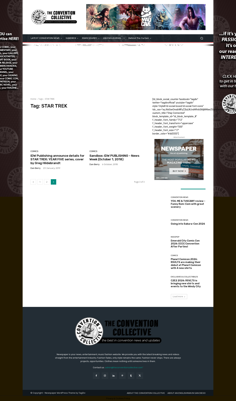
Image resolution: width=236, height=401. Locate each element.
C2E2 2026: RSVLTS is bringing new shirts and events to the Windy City (186, 283)
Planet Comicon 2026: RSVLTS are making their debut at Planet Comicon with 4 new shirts (186, 264)
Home (33, 99)
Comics (34, 151)
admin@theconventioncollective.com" (124, 367)
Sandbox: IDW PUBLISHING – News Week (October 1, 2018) (114, 157)
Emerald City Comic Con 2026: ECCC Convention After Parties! (185, 243)
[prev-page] (33, 182)
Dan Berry (35, 168)
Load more (179, 296)
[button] (202, 38)
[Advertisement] (118, 69)
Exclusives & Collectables (184, 277)
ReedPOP (175, 237)
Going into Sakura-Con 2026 (188, 223)
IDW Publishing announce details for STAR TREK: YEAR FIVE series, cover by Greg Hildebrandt (57, 159)
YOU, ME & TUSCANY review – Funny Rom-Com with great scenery (188, 204)
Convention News (179, 197)
